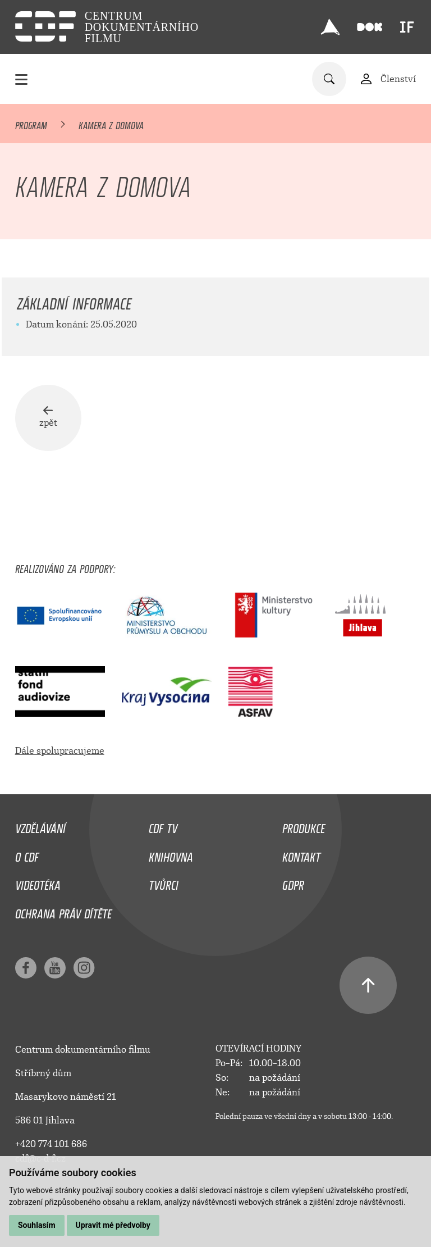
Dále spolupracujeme (59, 750)
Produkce (303, 826)
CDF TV (163, 826)
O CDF (27, 854)
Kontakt (301, 854)
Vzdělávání (40, 826)
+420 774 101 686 (51, 1144)
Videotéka (38, 882)
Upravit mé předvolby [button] (113, 1225)
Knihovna (171, 854)
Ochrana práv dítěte (63, 911)
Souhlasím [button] (37, 1225)
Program (31, 124)
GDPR (293, 882)
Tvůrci (163, 882)
